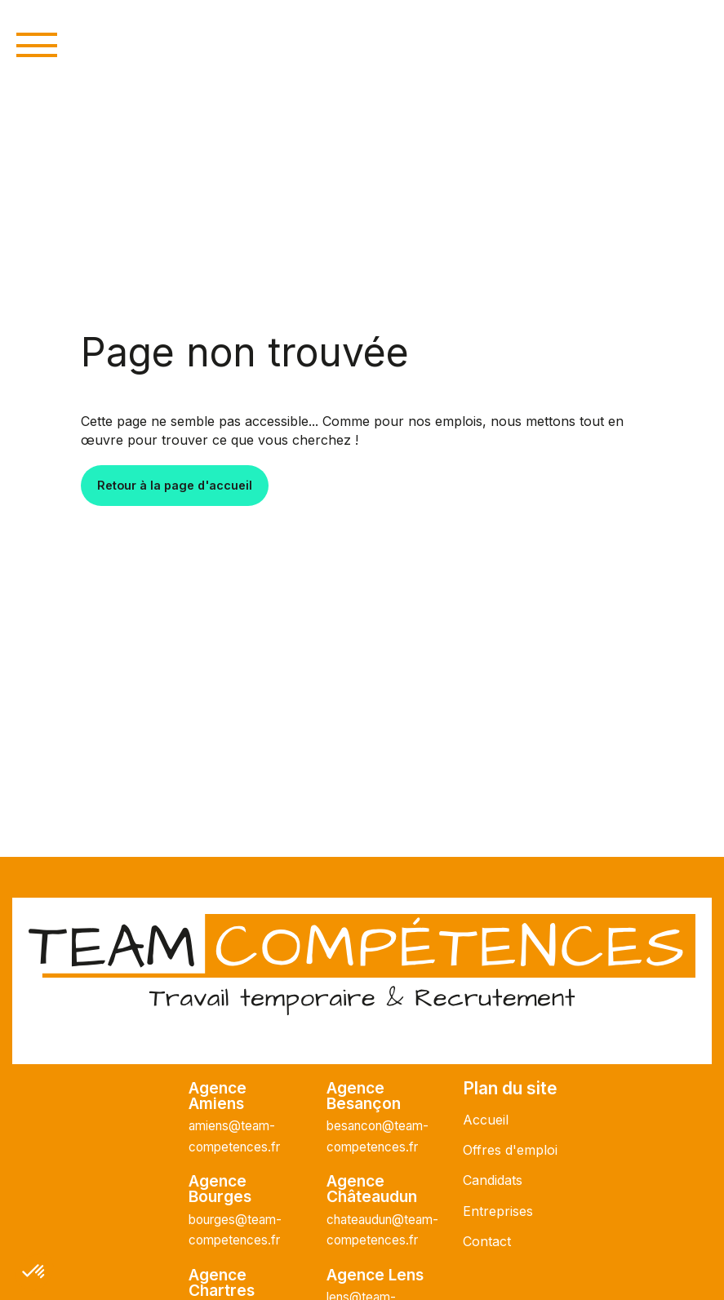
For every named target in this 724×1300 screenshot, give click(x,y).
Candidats (492, 1180)
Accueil (486, 1119)
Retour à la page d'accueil (174, 485)
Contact (487, 1241)
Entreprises (498, 1211)
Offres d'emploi (510, 1150)
